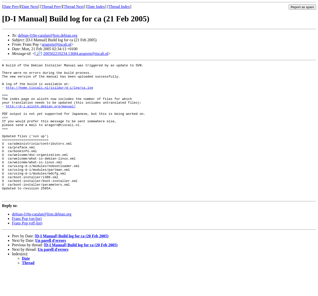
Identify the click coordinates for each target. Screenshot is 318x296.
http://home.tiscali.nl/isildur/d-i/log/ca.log (49, 92)
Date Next (30, 6)
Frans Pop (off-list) (27, 250)
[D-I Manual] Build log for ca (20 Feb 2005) (72, 263)
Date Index (96, 6)
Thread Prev (51, 6)
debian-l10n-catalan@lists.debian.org (47, 35)
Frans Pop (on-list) (27, 245)
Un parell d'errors (50, 267)
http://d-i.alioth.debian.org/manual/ (41, 115)
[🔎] (38, 53)
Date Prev (11, 6)
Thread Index (119, 6)
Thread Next (74, 6)
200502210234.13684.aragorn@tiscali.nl (75, 53)
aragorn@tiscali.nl (56, 44)
